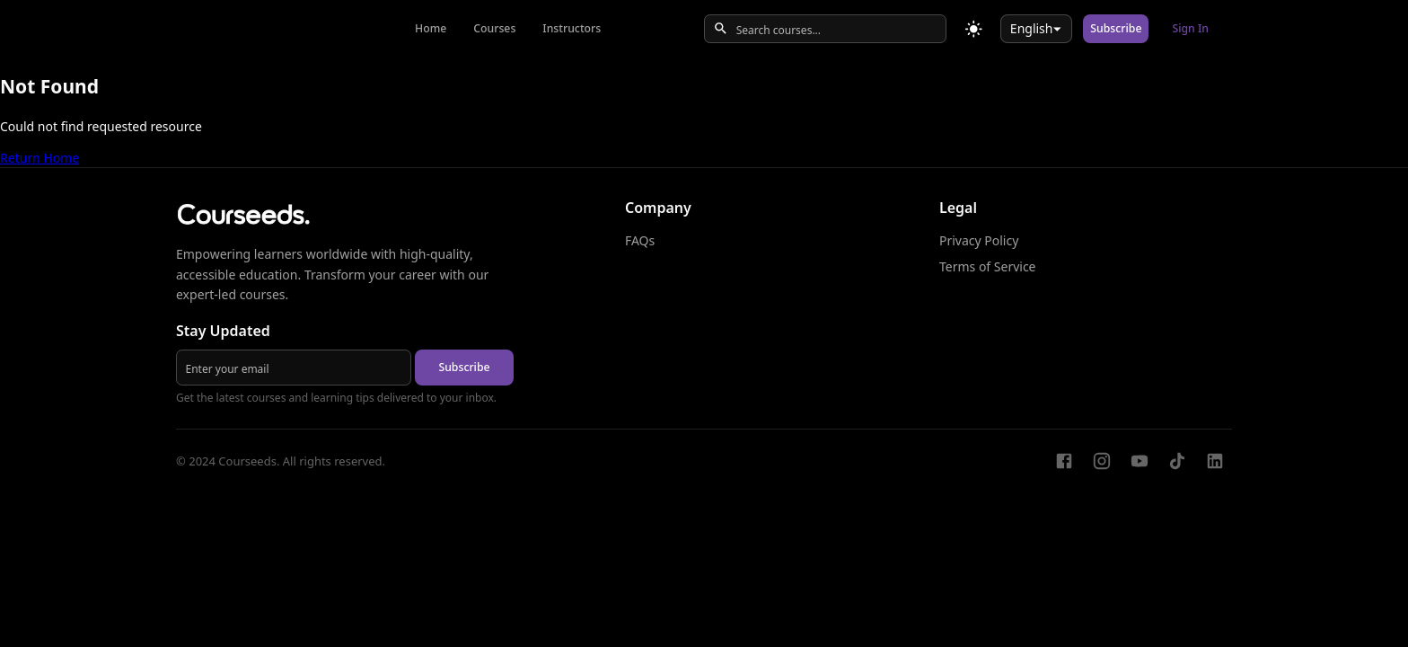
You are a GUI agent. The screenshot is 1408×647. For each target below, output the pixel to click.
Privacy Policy (978, 240)
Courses (494, 28)
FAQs (640, 240)
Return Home (39, 157)
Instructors (571, 28)
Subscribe (1115, 28)
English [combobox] (1031, 28)
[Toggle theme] (973, 29)
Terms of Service (987, 266)
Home (430, 28)
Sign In (1190, 28)
